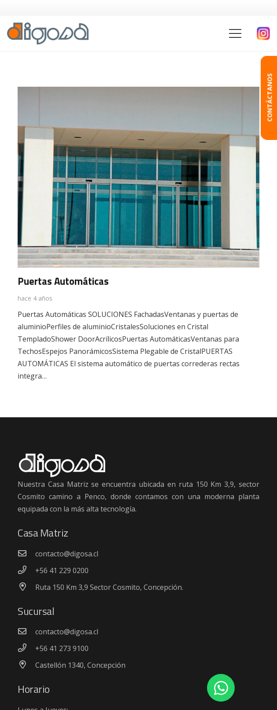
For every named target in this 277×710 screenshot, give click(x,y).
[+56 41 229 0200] (26, 570)
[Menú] (235, 33)
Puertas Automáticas (63, 281)
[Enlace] (48, 33)
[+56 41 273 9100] (26, 648)
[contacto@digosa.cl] (26, 554)
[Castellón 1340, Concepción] (26, 665)
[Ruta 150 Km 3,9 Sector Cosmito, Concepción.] (26, 587)
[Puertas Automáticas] (138, 93)
